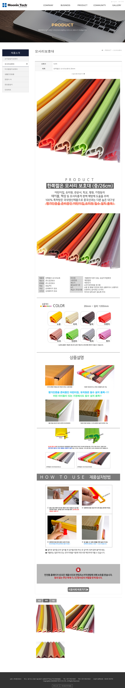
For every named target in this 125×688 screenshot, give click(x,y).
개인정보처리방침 (66, 686)
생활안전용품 (9, 74)
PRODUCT (82, 5)
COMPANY (48, 5)
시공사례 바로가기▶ (78, 74)
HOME (121, 1)
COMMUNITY (99, 5)
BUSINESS (65, 5)
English (114, 1)
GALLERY (116, 5)
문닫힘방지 (9, 84)
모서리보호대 (9, 64)
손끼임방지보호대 (11, 59)
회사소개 (55, 686)
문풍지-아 (8, 79)
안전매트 (8, 90)
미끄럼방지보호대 (11, 69)
